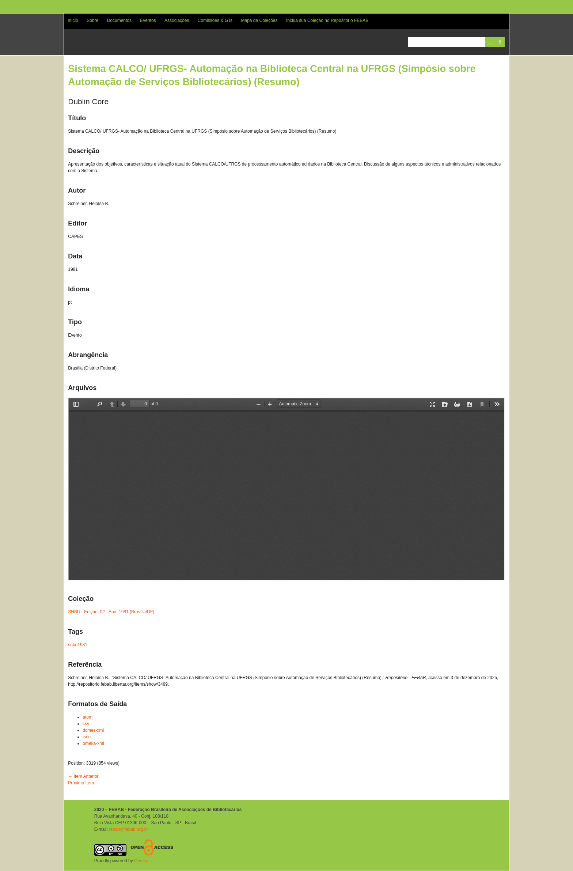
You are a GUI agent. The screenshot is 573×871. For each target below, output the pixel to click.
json (87, 736)
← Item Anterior (83, 776)
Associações (176, 20)
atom (87, 717)
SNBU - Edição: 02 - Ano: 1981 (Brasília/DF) (111, 611)
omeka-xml (93, 743)
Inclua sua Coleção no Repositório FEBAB (327, 20)
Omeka (141, 860)
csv (86, 723)
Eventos (148, 20)
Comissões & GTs (215, 20)
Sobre (92, 20)
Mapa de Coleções (259, 20)
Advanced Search (490, 42)
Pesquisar (500, 42)
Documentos (119, 20)
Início (73, 20)
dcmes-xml (93, 730)
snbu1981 (77, 644)
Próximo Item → (83, 782)
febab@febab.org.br (128, 829)
